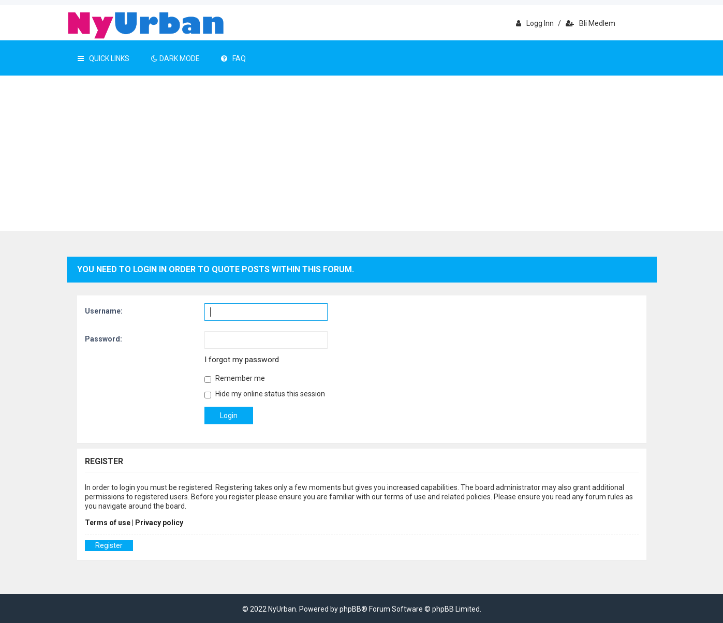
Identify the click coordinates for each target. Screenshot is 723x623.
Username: (104, 311)
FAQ (233, 58)
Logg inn (535, 23)
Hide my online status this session (264, 394)
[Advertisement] (361, 153)
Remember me (234, 378)
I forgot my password (241, 359)
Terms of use (107, 522)
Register (109, 545)
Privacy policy (159, 522)
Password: (103, 339)
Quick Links (103, 58)
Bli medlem (590, 23)
